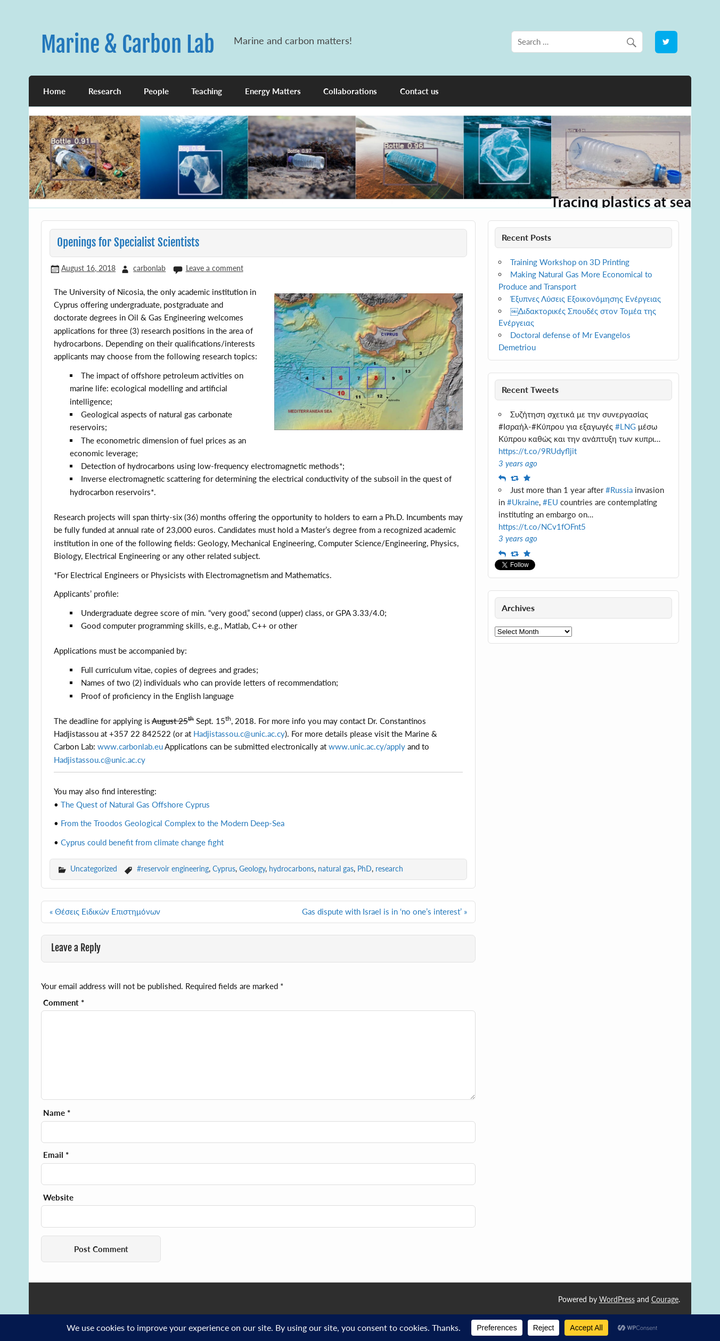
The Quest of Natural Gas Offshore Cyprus (135, 804)
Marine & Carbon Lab (128, 44)
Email (56, 1155)
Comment (63, 1003)
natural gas (336, 868)
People (156, 91)
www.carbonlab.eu (130, 746)
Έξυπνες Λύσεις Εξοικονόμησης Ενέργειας (585, 298)
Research (104, 91)
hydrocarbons (291, 868)
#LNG (625, 426)
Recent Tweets (530, 389)
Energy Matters (273, 91)
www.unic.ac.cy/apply (367, 746)
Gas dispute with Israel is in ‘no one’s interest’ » (384, 911)
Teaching (206, 91)
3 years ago (517, 463)
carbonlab (149, 268)
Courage (664, 1299)
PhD (364, 868)
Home (54, 91)
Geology (252, 868)
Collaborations (350, 91)
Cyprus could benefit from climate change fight (142, 842)
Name (56, 1113)
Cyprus (223, 868)
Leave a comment (214, 268)
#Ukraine (523, 502)
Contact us (419, 91)
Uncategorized (93, 868)
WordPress (617, 1299)
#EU (550, 502)
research (389, 868)
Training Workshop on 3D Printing (569, 262)
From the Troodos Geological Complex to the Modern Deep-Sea (172, 823)
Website (58, 1198)
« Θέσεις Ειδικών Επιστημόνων (105, 911)
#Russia (619, 490)
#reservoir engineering (173, 868)
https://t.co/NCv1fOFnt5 (542, 526)
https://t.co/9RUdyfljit (537, 451)
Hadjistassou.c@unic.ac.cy (239, 733)
